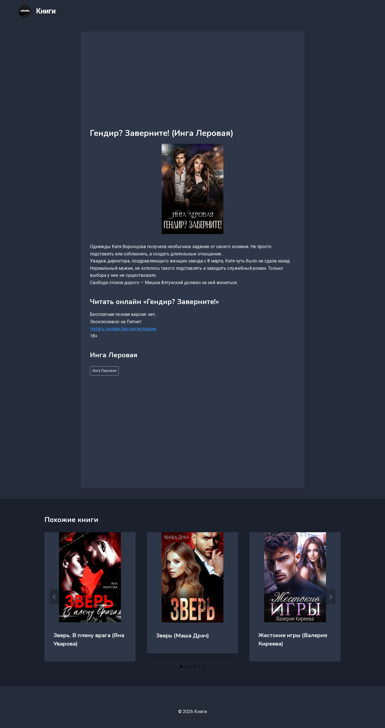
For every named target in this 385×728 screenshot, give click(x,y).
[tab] (181, 666)
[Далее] (330, 597)
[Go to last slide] (54, 597)
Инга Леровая (104, 371)
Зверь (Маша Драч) (182, 635)
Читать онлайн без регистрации (123, 328)
